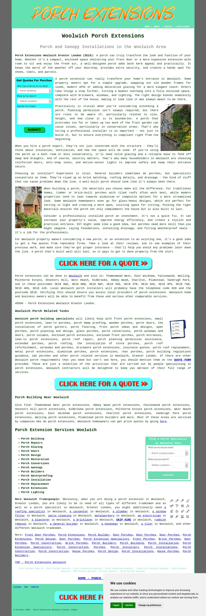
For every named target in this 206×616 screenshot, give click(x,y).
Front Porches (144, 539)
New (26, 587)
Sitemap (17, 587)
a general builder (64, 523)
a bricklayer (83, 519)
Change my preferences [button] (149, 605)
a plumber (120, 511)
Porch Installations (160, 547)
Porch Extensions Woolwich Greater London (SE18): (55, 55)
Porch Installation (163, 543)
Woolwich (75, 275)
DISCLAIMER (183, 26)
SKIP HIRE (123, 519)
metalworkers (105, 515)
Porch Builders (104, 543)
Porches (99, 547)
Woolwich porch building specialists (44, 318)
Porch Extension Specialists (106, 539)
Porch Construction (46, 543)
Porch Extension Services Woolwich (56, 430)
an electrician (149, 515)
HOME (147, 26)
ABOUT (157, 26)
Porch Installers (125, 547)
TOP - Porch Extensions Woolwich (40, 562)
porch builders (106, 417)
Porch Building (132, 543)
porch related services (89, 355)
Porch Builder (99, 534)
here (163, 421)
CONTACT (168, 26)
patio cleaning (59, 515)
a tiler (147, 523)
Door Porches (123, 534)
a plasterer (41, 519)
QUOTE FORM (182, 359)
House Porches (83, 551)
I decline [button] (129, 605)
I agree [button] (116, 605)
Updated (35, 587)
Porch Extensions (71, 534)
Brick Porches (170, 539)
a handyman (109, 523)
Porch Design (45, 539)
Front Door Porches (40, 534)
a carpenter (79, 511)
